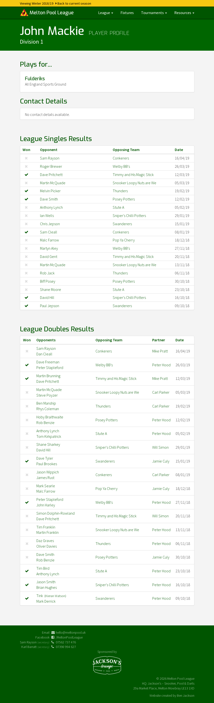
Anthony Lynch (51, 207)
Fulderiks (35, 78)
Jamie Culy (160, 461)
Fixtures (127, 12)
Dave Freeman (47, 361)
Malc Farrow (49, 240)
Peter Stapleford (49, 367)
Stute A (118, 207)
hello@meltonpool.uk (71, 632)
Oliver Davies (46, 546)
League (105, 12)
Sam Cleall (48, 232)
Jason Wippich (47, 472)
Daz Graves (45, 540)
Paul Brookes (46, 463)
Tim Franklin (45, 527)
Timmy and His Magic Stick (133, 174)
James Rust (45, 477)
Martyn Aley (49, 248)
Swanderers (122, 223)
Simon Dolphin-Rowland (55, 513)
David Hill (47, 297)
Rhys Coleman (47, 408)
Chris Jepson (50, 223)
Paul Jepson (49, 305)
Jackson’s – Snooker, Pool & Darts (171, 683)
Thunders (120, 190)
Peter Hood (161, 364)
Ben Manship (46, 403)
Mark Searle (45, 485)
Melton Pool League (47, 12)
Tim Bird (42, 568)
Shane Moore (50, 289)
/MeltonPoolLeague (69, 637)
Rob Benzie (45, 422)
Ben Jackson (185, 695)
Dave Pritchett (51, 174)
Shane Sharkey (48, 444)
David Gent (48, 256)
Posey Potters (124, 199)
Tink (51, 595)
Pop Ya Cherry (124, 240)
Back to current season (74, 3)
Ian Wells (47, 215)
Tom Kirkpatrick (48, 436)
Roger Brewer (51, 166)
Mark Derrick (45, 601)
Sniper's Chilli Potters (129, 215)
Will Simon (160, 447)
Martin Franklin (47, 532)
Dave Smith (49, 199)
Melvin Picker (50, 190)
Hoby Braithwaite (49, 417)
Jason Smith (45, 581)
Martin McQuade (52, 182)
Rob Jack (47, 273)
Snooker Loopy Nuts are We (134, 182)
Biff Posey (47, 281)
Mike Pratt (160, 351)
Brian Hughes (46, 587)
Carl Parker (160, 392)
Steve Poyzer (47, 395)
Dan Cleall (44, 354)
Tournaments (154, 12)
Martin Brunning (48, 375)
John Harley (45, 505)
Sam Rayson (49, 158)
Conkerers (121, 158)
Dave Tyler (44, 458)
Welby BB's (121, 166)
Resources (184, 12)
